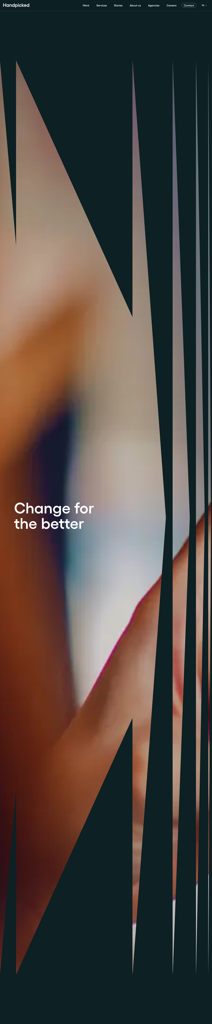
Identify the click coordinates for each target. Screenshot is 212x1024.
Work (86, 5)
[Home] (16, 5)
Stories (118, 5)
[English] (204, 5)
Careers (172, 5)
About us (135, 5)
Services (101, 5)
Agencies (153, 5)
